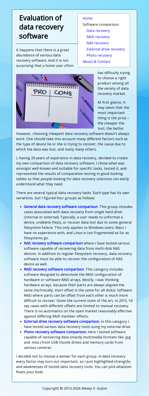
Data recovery (98, 30)
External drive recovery (106, 49)
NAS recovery (98, 43)
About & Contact (97, 61)
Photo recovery (99, 55)
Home (88, 18)
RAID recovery (98, 36)
